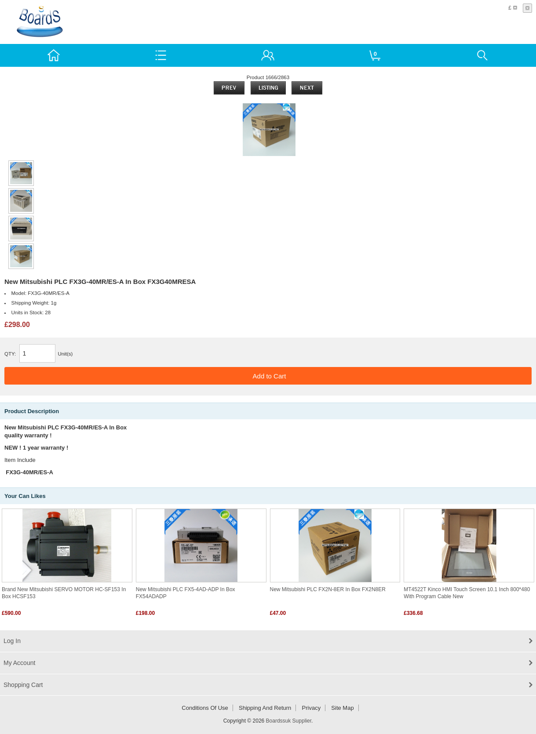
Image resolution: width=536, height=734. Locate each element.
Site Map (342, 708)
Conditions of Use (205, 708)
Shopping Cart (23, 684)
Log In (12, 640)
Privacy (311, 708)
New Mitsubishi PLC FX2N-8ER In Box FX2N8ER (328, 589)
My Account (19, 662)
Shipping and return (265, 708)
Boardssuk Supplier (288, 721)
